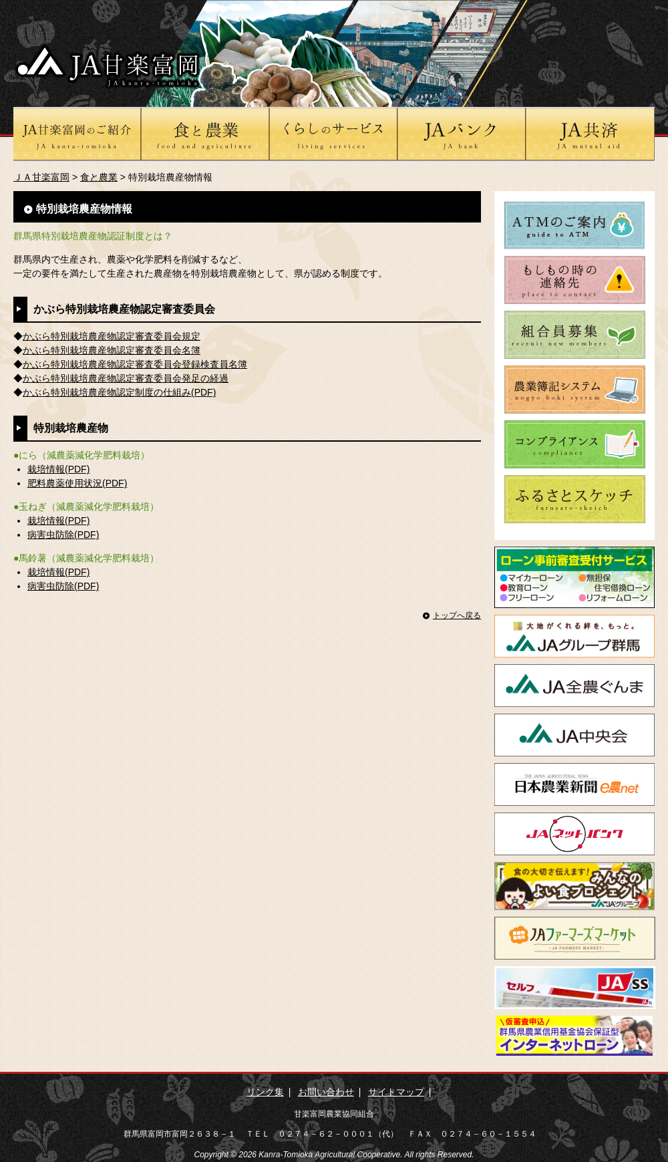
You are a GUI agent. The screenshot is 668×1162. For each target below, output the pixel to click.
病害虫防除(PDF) (63, 534)
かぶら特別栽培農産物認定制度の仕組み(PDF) (119, 392)
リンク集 (265, 1091)
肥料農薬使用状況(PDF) (77, 483)
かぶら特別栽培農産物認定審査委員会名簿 (111, 350)
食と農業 (99, 177)
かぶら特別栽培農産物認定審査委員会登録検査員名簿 (135, 364)
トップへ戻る (457, 615)
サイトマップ (396, 1091)
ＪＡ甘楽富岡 (41, 177)
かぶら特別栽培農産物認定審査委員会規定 (111, 336)
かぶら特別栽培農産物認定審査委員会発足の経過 (125, 378)
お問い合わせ (326, 1091)
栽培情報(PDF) (58, 469)
